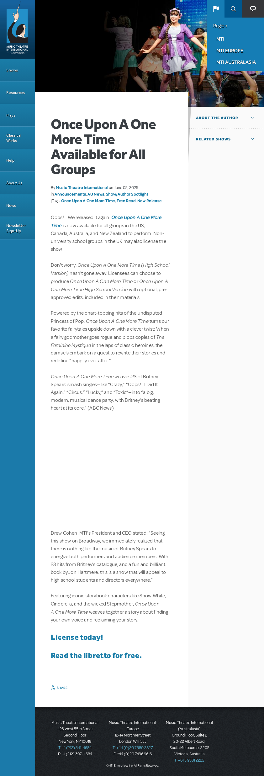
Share (62, 687)
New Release (149, 200)
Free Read (126, 200)
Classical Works (13, 138)
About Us (14, 183)
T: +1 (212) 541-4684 (75, 747)
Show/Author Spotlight (127, 194)
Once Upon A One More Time (88, 200)
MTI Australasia (236, 62)
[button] (215, 9)
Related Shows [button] (213, 139)
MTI (220, 39)
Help (10, 160)
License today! (77, 637)
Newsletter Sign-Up (16, 228)
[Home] (17, 29)
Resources (15, 92)
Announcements (70, 194)
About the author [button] (217, 118)
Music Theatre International (82, 187)
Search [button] (233, 9)
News (11, 205)
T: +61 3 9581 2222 (189, 760)
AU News (95, 194)
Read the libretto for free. (96, 655)
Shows (12, 70)
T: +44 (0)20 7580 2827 (133, 747)
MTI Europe (229, 50)
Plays (10, 115)
